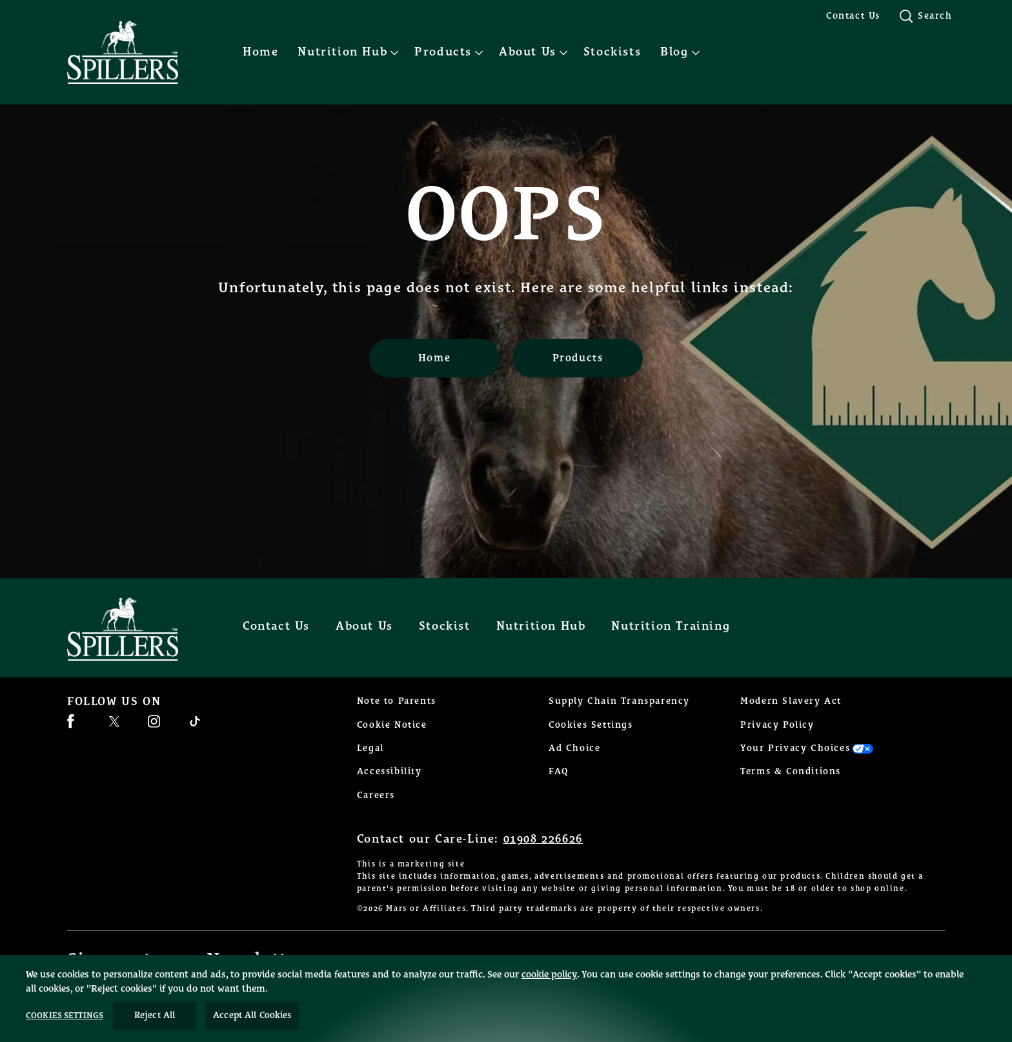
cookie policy (549, 989)
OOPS (506, 217)
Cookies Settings (591, 725)
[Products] (577, 358)
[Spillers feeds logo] (135, 629)
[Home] (434, 358)
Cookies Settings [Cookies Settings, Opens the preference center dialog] (64, 1031)
